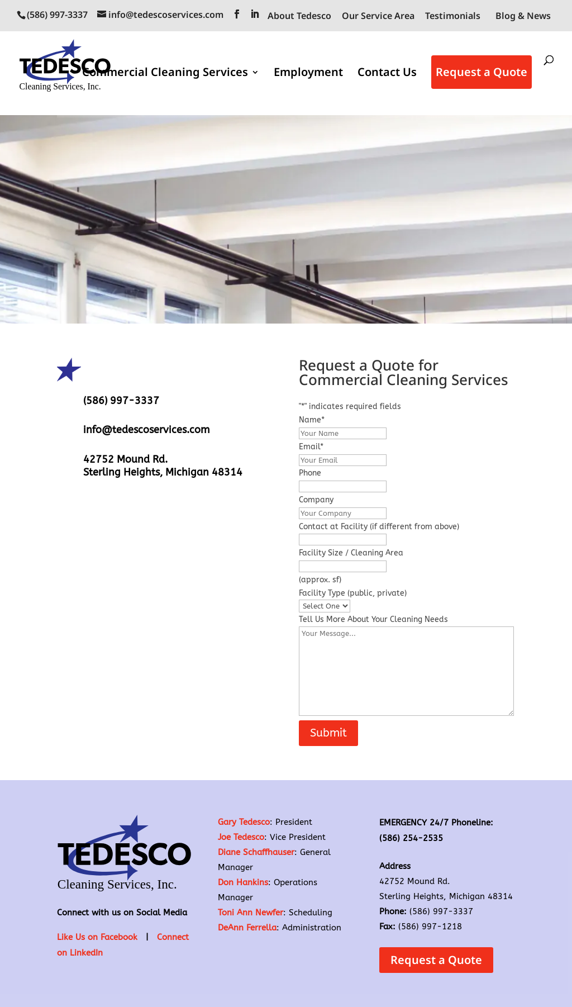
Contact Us (387, 74)
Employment (308, 74)
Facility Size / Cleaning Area (351, 553)
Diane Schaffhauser (256, 852)
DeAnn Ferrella (247, 928)
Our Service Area (378, 16)
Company (316, 500)
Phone (310, 473)
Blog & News (523, 16)
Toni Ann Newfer (250, 913)
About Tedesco (299, 16)
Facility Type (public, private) (353, 593)
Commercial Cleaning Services (165, 74)
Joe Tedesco (241, 837)
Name (312, 420)
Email (311, 447)
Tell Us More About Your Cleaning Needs (373, 619)
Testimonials (452, 16)
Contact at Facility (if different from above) (379, 526)
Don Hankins (243, 882)
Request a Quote (481, 72)
